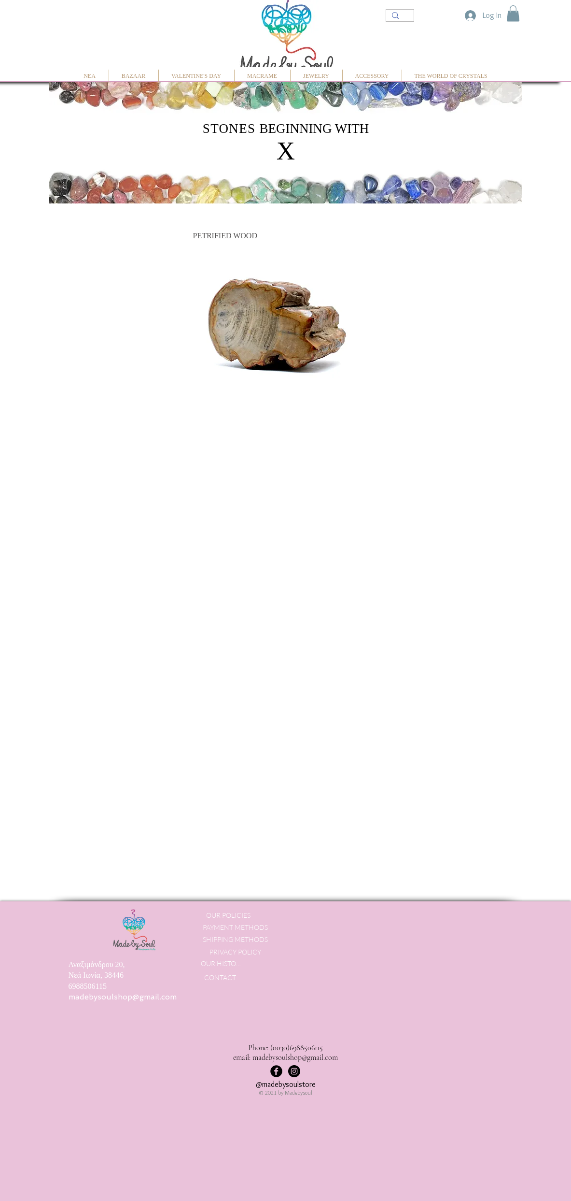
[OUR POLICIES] (228, 915)
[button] (513, 13)
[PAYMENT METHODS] (235, 927)
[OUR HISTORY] (222, 963)
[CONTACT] (220, 977)
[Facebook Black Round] (276, 1071)
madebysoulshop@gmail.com (123, 996)
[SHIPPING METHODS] (235, 939)
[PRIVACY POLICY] (235, 952)
